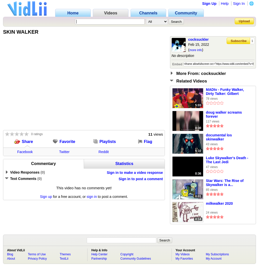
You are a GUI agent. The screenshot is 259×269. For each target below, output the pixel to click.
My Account (214, 258)
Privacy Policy (37, 258)
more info (195, 50)
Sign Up (209, 3)
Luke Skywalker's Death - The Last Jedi (227, 160)
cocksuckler (198, 39)
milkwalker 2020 (219, 203)
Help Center (99, 254)
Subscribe (239, 41)
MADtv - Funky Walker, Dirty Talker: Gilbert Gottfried (225, 92)
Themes (65, 254)
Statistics (124, 163)
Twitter (64, 152)
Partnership (99, 258)
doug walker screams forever (224, 114)
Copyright (126, 254)
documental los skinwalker (219, 137)
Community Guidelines (135, 258)
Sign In (239, 3)
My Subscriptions (217, 254)
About (11, 258)
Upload (244, 21)
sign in (92, 197)
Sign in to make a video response (135, 173)
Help (225, 3)
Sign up (46, 197)
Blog (10, 254)
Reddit (104, 152)
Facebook (25, 152)
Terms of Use (37, 254)
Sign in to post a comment (141, 179)
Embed (177, 64)
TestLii (64, 258)
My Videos (183, 254)
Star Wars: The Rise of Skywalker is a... (225, 183)
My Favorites (184, 258)
